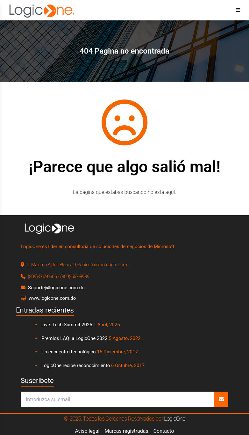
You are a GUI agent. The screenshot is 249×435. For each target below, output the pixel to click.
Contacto (163, 431)
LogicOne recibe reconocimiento (75, 365)
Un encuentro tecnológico (68, 352)
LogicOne (174, 418)
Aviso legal (87, 431)
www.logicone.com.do (52, 298)
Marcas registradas (126, 431)
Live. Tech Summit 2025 (66, 325)
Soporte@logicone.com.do (56, 288)
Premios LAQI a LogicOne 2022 (74, 338)
